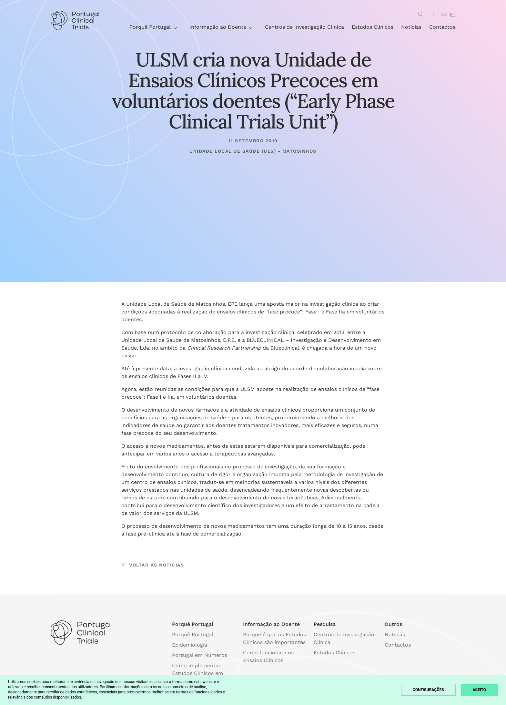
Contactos (442, 27)
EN (444, 14)
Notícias (411, 27)
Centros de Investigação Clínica (304, 27)
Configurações (428, 690)
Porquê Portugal (153, 27)
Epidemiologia (189, 645)
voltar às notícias (152, 564)
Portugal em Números (199, 655)
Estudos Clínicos (372, 27)
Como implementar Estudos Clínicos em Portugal (197, 673)
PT (452, 14)
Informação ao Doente (220, 27)
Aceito (479, 690)
